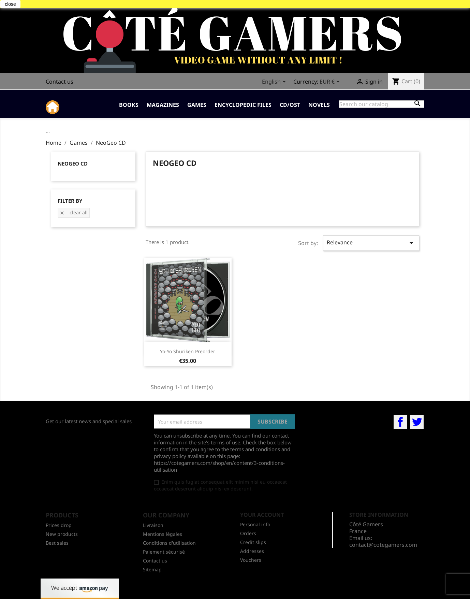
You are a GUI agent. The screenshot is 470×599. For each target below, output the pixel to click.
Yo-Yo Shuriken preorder (187, 351)
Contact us (59, 81)
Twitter (417, 422)
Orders (248, 533)
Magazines (163, 105)
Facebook (400, 422)
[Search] (381, 104)
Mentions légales (162, 534)
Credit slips (253, 542)
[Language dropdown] (275, 82)
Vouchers (250, 560)
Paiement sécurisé (164, 551)
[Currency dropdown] (331, 82)
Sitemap (152, 569)
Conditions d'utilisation (169, 543)
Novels (319, 105)
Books (128, 105)
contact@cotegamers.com (383, 544)
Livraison (153, 525)
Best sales (57, 543)
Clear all (73, 212)
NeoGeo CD (73, 163)
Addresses (252, 551)
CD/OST (290, 105)
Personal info (255, 524)
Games (196, 105)
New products (62, 534)
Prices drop (59, 525)
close (10, 4)
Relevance (371, 243)
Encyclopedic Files (243, 105)
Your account (262, 514)
